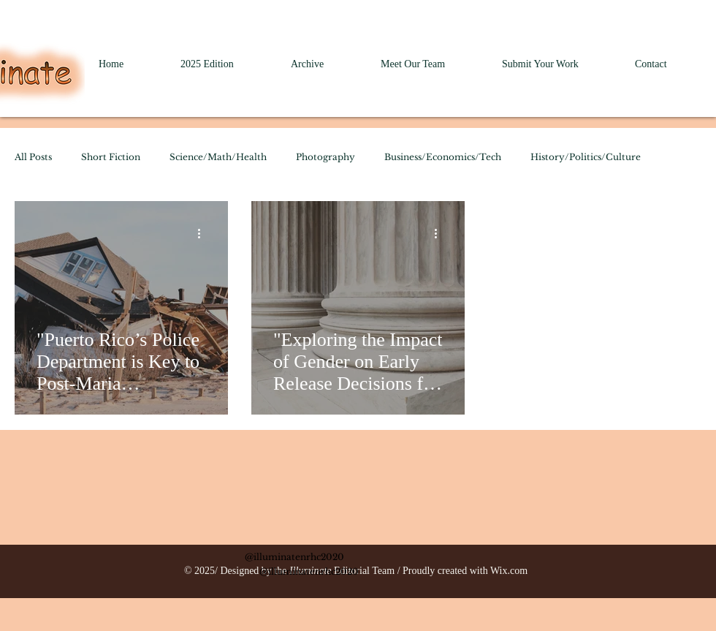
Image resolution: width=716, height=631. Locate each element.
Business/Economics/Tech (442, 156)
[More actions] (204, 233)
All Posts (33, 156)
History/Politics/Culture (585, 156)
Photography (325, 156)
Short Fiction (110, 156)
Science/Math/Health (218, 156)
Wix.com (509, 570)
